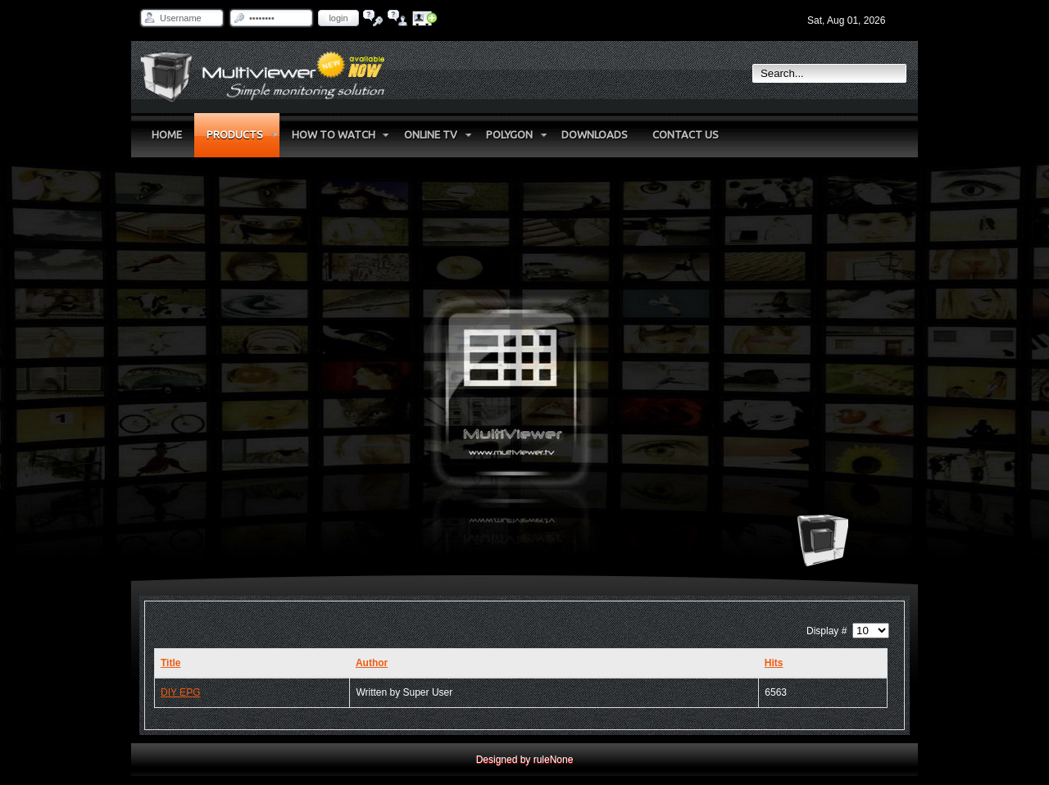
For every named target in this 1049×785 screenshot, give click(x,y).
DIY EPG (180, 692)
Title (170, 663)
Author (372, 663)
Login (338, 18)
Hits (774, 663)
